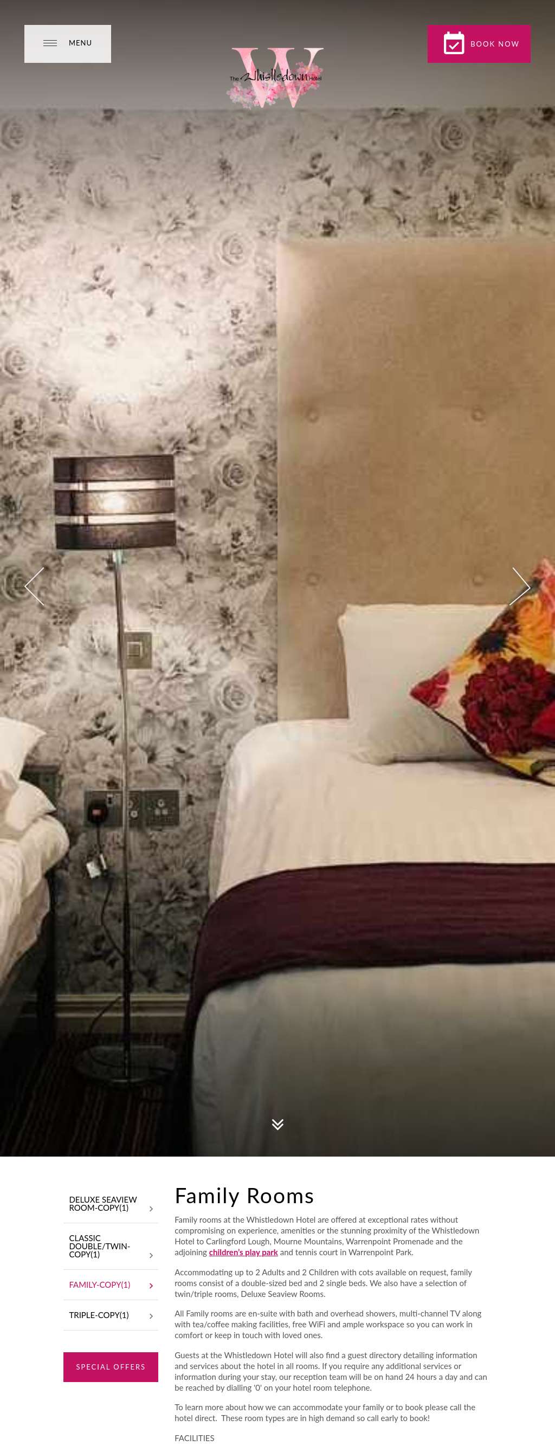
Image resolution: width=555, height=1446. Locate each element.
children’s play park (243, 1252)
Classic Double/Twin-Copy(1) (111, 1247)
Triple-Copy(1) (111, 1316)
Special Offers (111, 1367)
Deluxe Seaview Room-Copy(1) (111, 1205)
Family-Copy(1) (111, 1286)
